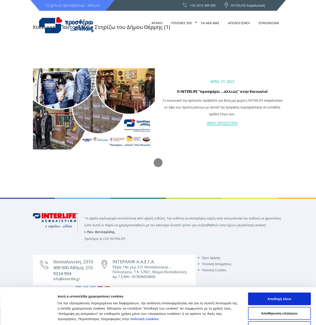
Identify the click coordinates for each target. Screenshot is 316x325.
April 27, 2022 (222, 81)
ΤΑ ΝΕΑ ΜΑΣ (210, 23)
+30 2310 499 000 (203, 5)
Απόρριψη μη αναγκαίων (279, 296)
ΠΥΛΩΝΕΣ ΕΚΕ (181, 23)
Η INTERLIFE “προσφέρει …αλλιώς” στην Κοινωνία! (222, 91)
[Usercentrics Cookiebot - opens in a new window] (28, 316)
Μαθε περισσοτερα (222, 123)
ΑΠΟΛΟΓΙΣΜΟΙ (239, 23)
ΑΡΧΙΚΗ (157, 23)
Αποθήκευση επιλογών (279, 282)
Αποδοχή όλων (279, 267)
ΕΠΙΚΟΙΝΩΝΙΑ (268, 23)
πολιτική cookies (144, 287)
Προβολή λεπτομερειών (244, 316)
